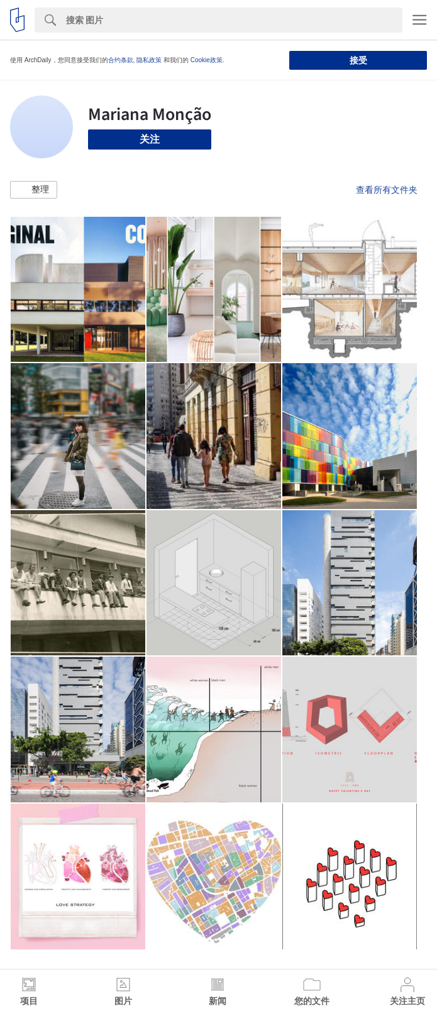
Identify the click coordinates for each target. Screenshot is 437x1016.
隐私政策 (149, 60)
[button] (33, 190)
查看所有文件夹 (387, 190)
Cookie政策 (207, 60)
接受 (358, 60)
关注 (150, 139)
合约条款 (120, 60)
